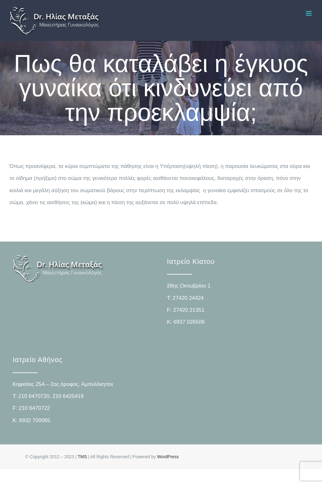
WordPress (168, 456)
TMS (82, 456)
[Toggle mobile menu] (309, 13)
